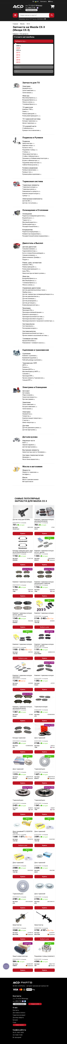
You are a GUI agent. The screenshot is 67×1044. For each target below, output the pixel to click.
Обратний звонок (31, 10)
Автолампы (26, 393)
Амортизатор (17, 925)
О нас (14, 1022)
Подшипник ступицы (29, 150)
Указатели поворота (29, 397)
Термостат (26, 220)
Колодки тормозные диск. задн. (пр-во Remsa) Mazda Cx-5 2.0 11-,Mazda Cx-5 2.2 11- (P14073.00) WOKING (23, 551)
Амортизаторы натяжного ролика (33, 273)
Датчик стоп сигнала (29, 203)
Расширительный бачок (30, 226)
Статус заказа (19, 1025)
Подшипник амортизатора (31, 162)
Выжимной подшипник (29, 358)
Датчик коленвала (28, 298)
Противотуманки (27, 399)
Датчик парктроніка (28, 430)
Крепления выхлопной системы (32, 333)
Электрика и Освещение (34, 387)
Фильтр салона (27, 102)
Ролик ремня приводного (30, 116)
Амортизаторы (27, 143)
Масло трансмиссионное (30, 479)
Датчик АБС (26, 201)
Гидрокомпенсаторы (29, 251)
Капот (24, 442)
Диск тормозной (39, 738)
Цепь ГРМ (25, 271)
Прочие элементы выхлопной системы (34, 335)
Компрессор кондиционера (31, 234)
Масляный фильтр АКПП (30, 371)
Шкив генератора (28, 422)
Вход (50, 1)
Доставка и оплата (19, 1012)
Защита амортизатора (20, 956)
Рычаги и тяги (27, 147)
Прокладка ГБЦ (27, 310)
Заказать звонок (19, 1004)
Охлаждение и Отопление (35, 210)
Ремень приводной (28, 113)
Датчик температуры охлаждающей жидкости (37, 294)
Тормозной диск (39, 769)
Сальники (25, 373)
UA (37, 1)
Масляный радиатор (29, 222)
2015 (18, 52)
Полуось (25, 367)
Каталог (15, 1020)
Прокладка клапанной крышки (32, 312)
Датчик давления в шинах (30, 427)
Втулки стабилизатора (29, 160)
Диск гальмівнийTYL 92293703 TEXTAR (22, 832)
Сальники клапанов (28, 249)
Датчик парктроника (29, 447)
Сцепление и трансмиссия (35, 350)
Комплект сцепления (29, 355)
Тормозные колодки (29, 187)
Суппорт (25, 195)
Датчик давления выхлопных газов (33, 290)
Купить (22, 533)
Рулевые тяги (26, 172)
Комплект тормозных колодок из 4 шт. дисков (44, 551)
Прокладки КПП (27, 376)
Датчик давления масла (30, 296)
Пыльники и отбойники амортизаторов (35, 158)
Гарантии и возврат (19, 1015)
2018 (18, 60)
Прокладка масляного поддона (32, 319)
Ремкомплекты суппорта (30, 191)
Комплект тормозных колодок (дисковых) (22, 676)
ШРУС (24, 365)
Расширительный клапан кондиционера (35, 236)
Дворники (25, 457)
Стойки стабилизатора (30, 156)
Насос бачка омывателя (30, 459)
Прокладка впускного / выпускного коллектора (37, 321)
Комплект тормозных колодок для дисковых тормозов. (44, 582)
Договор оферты (18, 1017)
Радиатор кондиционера (30, 231)
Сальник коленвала (28, 255)
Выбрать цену (44, 627)
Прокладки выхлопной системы (32, 316)
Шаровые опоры (27, 145)
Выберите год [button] (20, 41)
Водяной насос (27, 218)
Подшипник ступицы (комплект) (44, 956)
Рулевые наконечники (29, 170)
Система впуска (27, 326)
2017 (18, 57)
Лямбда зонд (26, 292)
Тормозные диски (28, 189)
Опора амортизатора (29, 154)
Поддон (25, 259)
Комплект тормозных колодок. (22, 582)
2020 (18, 48)
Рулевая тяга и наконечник (31, 130)
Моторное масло (27, 481)
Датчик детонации (28, 303)
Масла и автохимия (32, 466)
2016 (18, 55)
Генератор (25, 416)
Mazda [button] (18, 67)
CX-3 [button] (17, 71)
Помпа (24, 111)
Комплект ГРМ (27, 109)
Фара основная (27, 395)
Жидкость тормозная (29, 472)
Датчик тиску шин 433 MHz (21, 519)
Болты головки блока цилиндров (33, 253)
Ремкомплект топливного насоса (33, 343)
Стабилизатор (27, 128)
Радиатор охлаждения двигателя (33, 216)
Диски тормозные (28, 123)
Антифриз (25, 474)
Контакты (43, 1)
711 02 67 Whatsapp (33, 6)
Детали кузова (30, 437)
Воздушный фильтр (28, 100)
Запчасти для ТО (31, 83)
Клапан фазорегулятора (30, 305)
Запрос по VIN (35, 1004)
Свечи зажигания (28, 90)
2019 (18, 62)
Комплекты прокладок (29, 314)
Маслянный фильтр (28, 98)
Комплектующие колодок (30, 193)
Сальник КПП (26, 380)
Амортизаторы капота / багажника (33, 452)
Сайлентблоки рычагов (30, 165)
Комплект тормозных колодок (44, 613)
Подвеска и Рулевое (32, 138)
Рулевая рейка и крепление (31, 174)
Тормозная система (32, 181)
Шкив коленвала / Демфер (31, 257)
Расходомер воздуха (29, 328)
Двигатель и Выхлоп (32, 243)
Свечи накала (26, 92)
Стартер (25, 420)
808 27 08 (30, 8)
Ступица (25, 152)
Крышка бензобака (28, 340)
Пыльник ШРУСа (27, 369)
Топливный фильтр (28, 104)
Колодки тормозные (29, 121)
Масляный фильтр (28, 280)
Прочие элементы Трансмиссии (32, 378)
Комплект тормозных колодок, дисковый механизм (44, 520)
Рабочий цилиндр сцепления (31, 360)
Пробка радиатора (28, 224)
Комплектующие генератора (31, 418)
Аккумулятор (26, 88)
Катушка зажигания (28, 406)
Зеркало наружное (28, 445)
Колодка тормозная (19, 738)
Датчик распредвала (29, 300)
